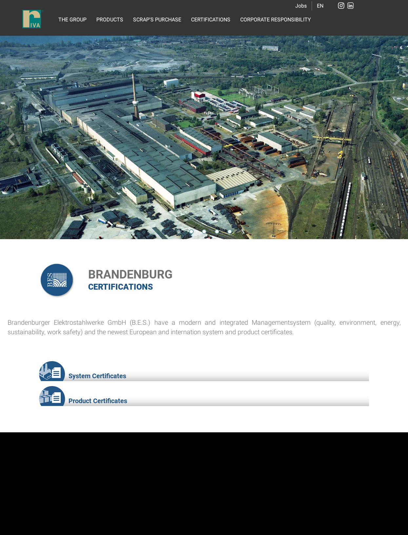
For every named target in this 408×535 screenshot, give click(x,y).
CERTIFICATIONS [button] (210, 19)
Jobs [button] (301, 6)
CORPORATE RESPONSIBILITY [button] (275, 19)
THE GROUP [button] (72, 19)
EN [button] (320, 6)
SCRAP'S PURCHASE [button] (157, 19)
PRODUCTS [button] (109, 19)
